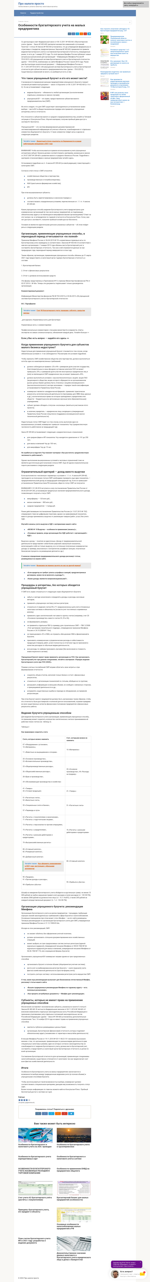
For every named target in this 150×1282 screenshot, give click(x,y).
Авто (102, 33)
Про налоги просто (31, 3)
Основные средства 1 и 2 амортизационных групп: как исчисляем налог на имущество (119, 52)
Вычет (103, 76)
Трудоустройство (37, 13)
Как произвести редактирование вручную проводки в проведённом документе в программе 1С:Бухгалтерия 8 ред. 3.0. (120, 83)
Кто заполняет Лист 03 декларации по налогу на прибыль (119, 63)
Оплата (112, 46)
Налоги (23, 13)
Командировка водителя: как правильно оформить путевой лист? (116, 73)
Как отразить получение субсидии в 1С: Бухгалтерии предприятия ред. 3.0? (115, 30)
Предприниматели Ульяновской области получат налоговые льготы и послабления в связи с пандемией (121, 40)
